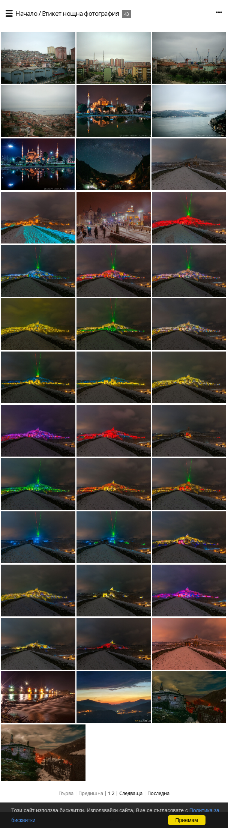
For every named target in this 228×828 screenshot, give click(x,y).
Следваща (130, 793)
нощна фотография (91, 13)
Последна (158, 793)
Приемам (187, 820)
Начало (26, 13)
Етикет (52, 13)
